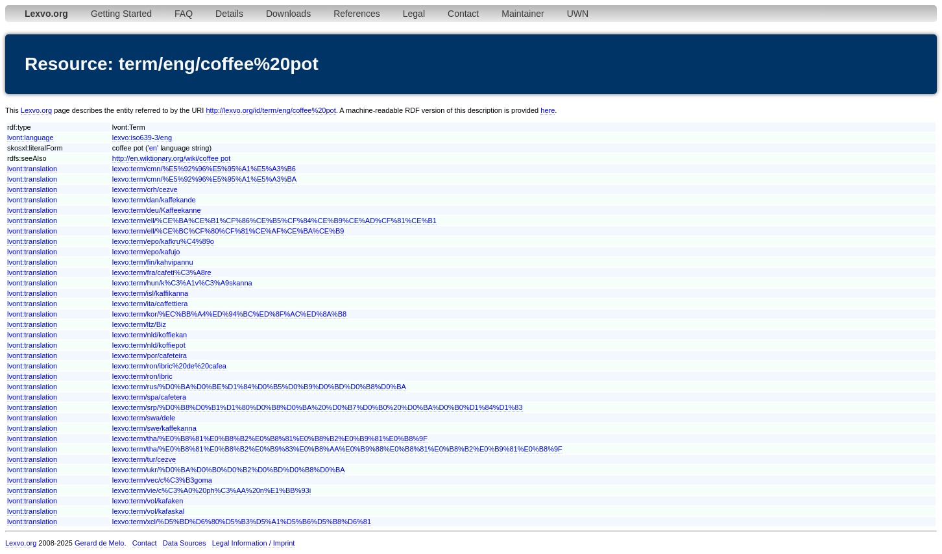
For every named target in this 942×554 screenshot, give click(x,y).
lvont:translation (32, 169)
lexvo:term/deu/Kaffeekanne (156, 210)
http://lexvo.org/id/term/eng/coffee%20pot (270, 110)
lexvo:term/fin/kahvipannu (152, 262)
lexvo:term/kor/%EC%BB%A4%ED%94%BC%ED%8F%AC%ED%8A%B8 (229, 314)
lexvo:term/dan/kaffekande (154, 200)
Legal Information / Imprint (253, 543)
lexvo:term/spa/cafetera (149, 397)
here (547, 110)
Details (229, 13)
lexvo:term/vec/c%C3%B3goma (162, 480)
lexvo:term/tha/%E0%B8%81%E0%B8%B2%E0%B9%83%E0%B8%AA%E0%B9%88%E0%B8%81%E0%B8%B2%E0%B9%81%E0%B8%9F (337, 449)
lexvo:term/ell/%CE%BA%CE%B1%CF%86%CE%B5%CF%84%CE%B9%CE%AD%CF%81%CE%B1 (274, 220)
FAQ (184, 13)
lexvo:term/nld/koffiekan (149, 335)
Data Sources (184, 543)
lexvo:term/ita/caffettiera (150, 303)
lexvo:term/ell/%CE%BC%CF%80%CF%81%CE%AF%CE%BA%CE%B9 (228, 231)
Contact (463, 13)
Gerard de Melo (99, 543)
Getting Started (121, 13)
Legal (414, 13)
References (356, 13)
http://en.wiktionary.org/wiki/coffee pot (171, 158)
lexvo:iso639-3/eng (142, 137)
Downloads (288, 13)
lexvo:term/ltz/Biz (139, 324)
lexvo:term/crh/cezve (145, 189)
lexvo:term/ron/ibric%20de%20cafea (169, 366)
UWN (577, 13)
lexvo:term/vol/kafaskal (148, 511)
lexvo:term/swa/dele (143, 418)
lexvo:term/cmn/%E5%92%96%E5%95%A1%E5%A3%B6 (204, 169)
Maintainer (522, 13)
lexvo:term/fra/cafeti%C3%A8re (161, 272)
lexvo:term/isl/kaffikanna (150, 293)
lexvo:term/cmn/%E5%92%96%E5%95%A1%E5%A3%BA (204, 179)
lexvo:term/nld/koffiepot (149, 345)
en (153, 148)
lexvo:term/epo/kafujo (146, 252)
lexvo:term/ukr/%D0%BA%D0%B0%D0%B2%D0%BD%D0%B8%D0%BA (228, 470)
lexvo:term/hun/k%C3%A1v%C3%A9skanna (182, 283)
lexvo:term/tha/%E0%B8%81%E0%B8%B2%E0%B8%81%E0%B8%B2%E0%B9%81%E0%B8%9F (270, 438)
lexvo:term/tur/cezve (144, 459)
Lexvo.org (36, 110)
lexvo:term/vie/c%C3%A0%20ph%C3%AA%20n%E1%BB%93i (211, 490)
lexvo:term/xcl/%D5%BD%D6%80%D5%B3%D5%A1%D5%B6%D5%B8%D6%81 (241, 521)
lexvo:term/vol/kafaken (147, 501)
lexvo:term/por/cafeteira (149, 355)
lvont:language (30, 137)
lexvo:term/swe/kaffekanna (154, 428)
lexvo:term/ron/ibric (142, 376)
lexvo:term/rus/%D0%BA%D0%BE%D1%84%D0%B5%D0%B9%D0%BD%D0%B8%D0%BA (259, 387)
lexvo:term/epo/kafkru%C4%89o (163, 241)
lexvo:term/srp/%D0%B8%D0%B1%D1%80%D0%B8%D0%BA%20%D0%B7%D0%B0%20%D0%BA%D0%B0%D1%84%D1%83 (317, 407)
